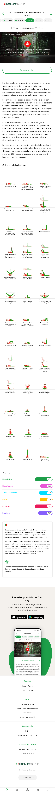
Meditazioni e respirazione (27, 709)
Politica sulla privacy (27, 749)
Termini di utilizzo (27, 754)
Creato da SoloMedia (27, 770)
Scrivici (27, 731)
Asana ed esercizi (27, 717)
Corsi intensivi (27, 713)
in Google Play (28, 690)
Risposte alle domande (27, 735)
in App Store (27, 686)
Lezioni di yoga (27, 704)
